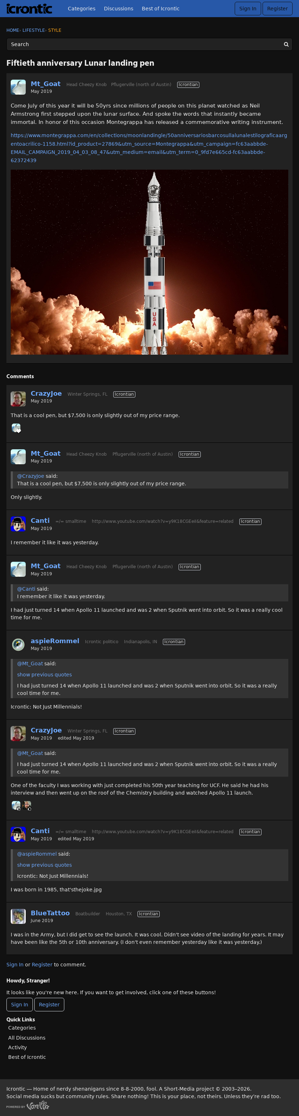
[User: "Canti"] (18, 523)
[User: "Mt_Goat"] (18, 87)
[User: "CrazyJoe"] (18, 398)
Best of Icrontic (161, 8)
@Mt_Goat (30, 663)
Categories (81, 8)
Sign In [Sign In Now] (19, 1004)
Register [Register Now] (49, 1004)
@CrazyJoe (30, 476)
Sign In (247, 8)
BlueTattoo (50, 913)
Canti (40, 520)
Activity (17, 1047)
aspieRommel (55, 641)
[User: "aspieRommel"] (18, 644)
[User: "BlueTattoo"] (18, 916)
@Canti (26, 589)
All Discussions (26, 1038)
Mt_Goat (46, 83)
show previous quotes (44, 674)
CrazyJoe (46, 393)
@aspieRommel (37, 854)
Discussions (118, 8)
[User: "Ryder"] (27, 805)
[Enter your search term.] (149, 44)
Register (277, 8)
